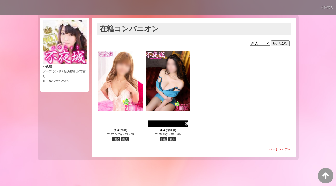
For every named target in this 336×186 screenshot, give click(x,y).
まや (117, 130)
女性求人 (327, 7)
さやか (164, 130)
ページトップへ (280, 149)
